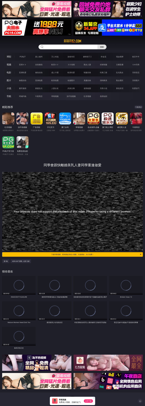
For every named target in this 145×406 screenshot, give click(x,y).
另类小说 (103, 88)
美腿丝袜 (87, 80)
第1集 (6, 261)
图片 (9, 80)
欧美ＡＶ (55, 64)
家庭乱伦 (38, 88)
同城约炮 (22, 96)
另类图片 (135, 80)
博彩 (9, 56)
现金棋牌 (119, 56)
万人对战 (55, 56)
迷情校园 (87, 88)
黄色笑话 (119, 88)
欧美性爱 (71, 72)
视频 (9, 64)
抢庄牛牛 (135, 56)
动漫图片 (71, 80)
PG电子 (23, 56)
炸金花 (103, 56)
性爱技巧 (135, 88)
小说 (9, 88)
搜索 (102, 47)
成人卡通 (55, 72)
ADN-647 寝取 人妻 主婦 (20, 261)
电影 (9, 72)
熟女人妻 (87, 64)
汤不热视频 (71, 96)
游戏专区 (71, 56)
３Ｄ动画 (71, 64)
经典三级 (103, 72)
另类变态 (135, 72)
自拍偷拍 (38, 64)
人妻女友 (55, 88)
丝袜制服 (103, 64)
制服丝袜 (87, 72)
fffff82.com (72, 41)
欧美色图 (55, 80)
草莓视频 (55, 96)
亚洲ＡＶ (22, 64)
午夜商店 (38, 96)
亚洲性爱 (22, 72)
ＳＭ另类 (135, 64)
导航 (9, 96)
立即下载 (88, 401)
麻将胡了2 (87, 56)
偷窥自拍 (22, 80)
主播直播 (119, 64)
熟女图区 (119, 80)
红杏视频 (87, 96)
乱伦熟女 (119, 72)
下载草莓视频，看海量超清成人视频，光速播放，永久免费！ (96, 254)
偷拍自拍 (38, 72)
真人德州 (38, 56)
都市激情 (22, 88)
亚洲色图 (38, 80)
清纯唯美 (103, 80)
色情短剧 (103, 96)
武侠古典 (71, 88)
